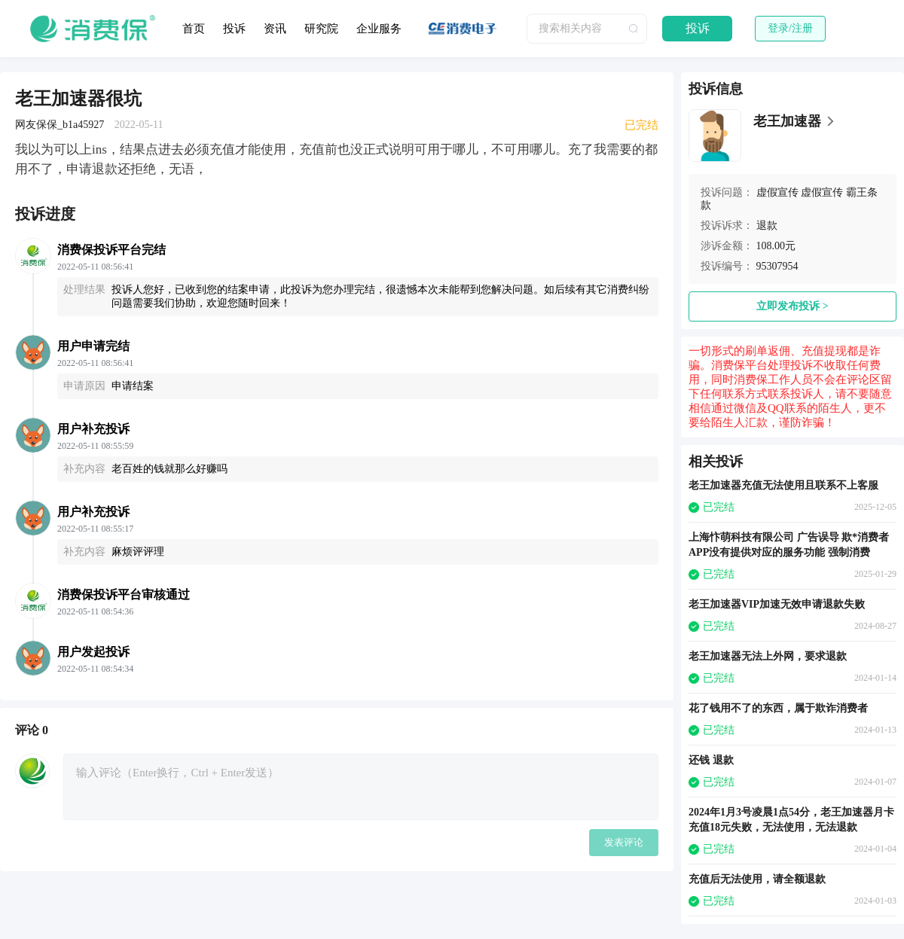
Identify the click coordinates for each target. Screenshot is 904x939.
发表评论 (623, 842)
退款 (766, 225)
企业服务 (379, 29)
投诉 (234, 29)
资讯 (275, 29)
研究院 (321, 29)
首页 (193, 29)
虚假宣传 (777, 192)
